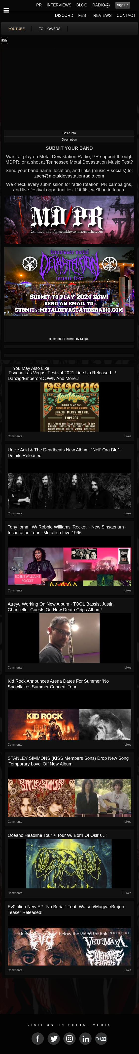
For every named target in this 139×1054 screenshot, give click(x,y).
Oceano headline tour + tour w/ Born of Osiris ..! (57, 835)
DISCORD (64, 15)
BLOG (81, 5)
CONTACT (126, 15)
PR (39, 5)
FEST (83, 15)
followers (50, 29)
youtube (16, 29)
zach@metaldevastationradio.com (69, 175)
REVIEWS (102, 15)
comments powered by (69, 339)
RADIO (98, 5)
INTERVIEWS (59, 5)
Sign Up (122, 5)
